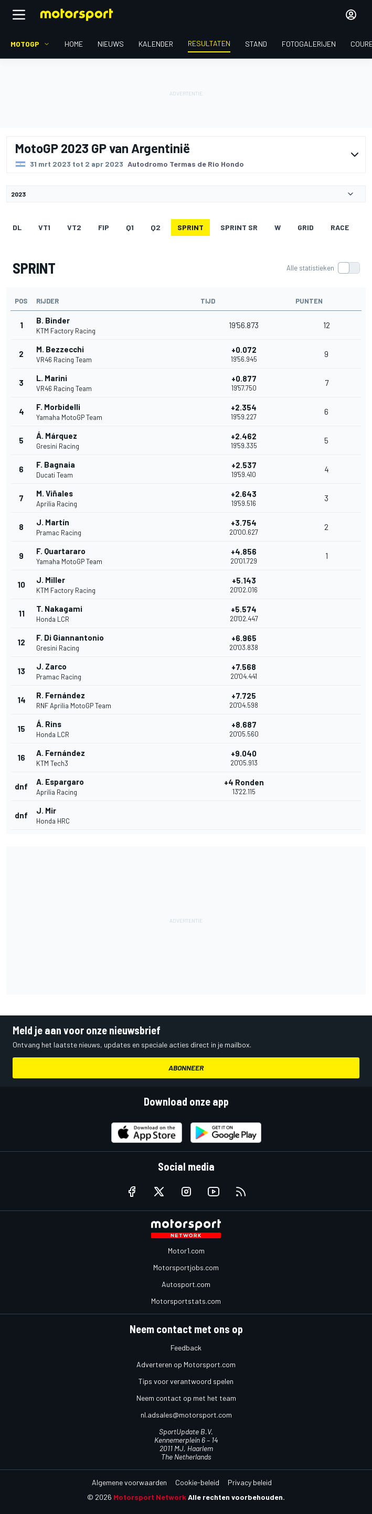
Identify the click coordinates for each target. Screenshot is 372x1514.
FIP (103, 227)
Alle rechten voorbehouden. (236, 1497)
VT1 (44, 227)
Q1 (130, 227)
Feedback (186, 1347)
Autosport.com (186, 1284)
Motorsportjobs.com (186, 1267)
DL (17, 227)
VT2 (74, 227)
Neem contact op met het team (186, 1397)
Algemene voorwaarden (129, 1482)
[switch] (322, 268)
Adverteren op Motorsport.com (186, 1364)
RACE (340, 227)
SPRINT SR (239, 227)
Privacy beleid (250, 1482)
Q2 (156, 227)
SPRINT (190, 227)
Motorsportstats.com (186, 1300)
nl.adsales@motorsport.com (186, 1414)
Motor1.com (186, 1250)
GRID (305, 227)
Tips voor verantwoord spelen (186, 1381)
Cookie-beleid (197, 1482)
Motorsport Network (149, 1497)
